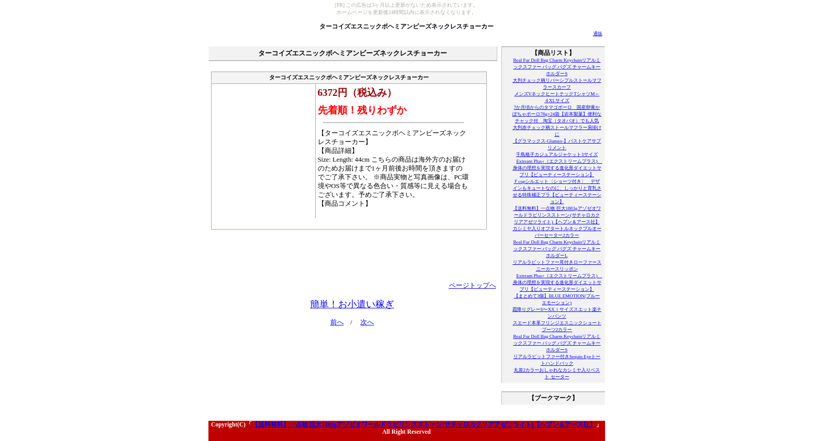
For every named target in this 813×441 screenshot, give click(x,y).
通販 (597, 33)
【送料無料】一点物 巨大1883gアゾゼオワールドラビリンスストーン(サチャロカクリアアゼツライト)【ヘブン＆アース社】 (556, 215)
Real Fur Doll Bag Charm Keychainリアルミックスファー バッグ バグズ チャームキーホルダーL (557, 248)
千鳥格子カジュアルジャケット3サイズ (557, 154)
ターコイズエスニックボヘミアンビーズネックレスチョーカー (406, 26)
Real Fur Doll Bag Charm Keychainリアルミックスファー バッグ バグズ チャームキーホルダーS (557, 67)
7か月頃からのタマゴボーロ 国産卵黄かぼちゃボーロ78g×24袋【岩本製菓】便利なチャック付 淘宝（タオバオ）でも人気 (556, 114)
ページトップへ (472, 285)
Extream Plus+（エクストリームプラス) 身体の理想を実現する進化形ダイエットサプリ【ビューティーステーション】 (557, 168)
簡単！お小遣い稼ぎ (352, 304)
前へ (337, 322)
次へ (367, 322)
